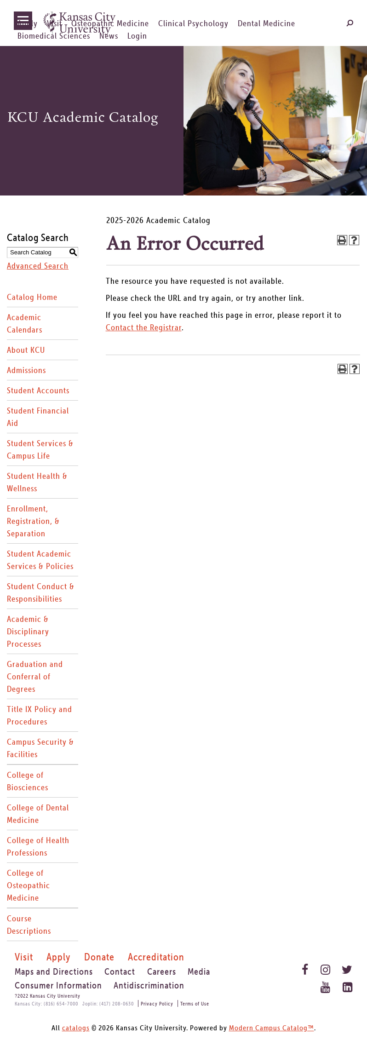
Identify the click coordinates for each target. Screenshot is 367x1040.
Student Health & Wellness (37, 482)
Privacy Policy (157, 1003)
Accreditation (156, 957)
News (108, 35)
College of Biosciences (27, 781)
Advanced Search (38, 265)
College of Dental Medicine (38, 814)
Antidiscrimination (149, 985)
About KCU (26, 350)
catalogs (76, 1027)
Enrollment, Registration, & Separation (33, 521)
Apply (27, 23)
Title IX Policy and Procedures (39, 715)
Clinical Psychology (193, 23)
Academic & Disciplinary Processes (28, 631)
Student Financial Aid (38, 417)
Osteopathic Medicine (110, 23)
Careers (161, 971)
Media (199, 971)
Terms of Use (194, 1003)
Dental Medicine (266, 23)
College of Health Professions (38, 846)
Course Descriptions (29, 925)
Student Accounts (38, 390)
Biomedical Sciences (53, 35)
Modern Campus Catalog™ (271, 1027)
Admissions (26, 370)
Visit (54, 23)
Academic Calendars (24, 323)
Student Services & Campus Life (40, 449)
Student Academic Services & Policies (40, 560)
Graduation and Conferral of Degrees (35, 676)
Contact (119, 971)
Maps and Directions (54, 971)
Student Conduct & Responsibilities (41, 592)
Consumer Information (58, 985)
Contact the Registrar (144, 327)
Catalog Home (32, 297)
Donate (99, 957)
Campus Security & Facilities (40, 748)
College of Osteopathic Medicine (28, 885)
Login (137, 35)
